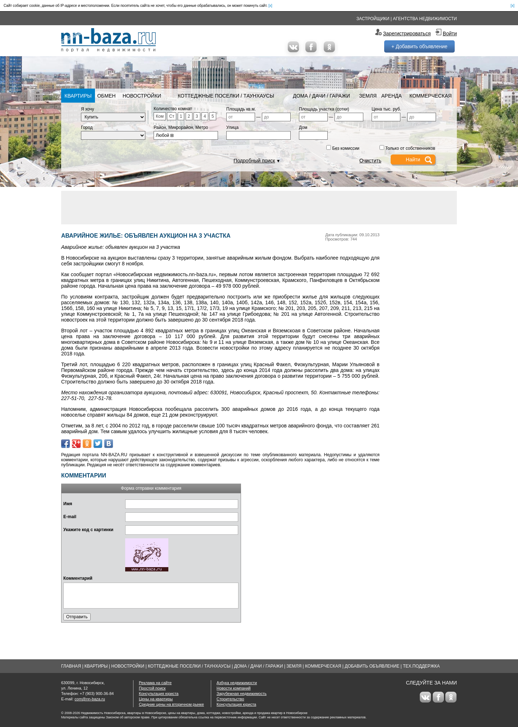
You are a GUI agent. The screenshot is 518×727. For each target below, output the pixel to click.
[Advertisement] (259, 207)
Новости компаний (234, 688)
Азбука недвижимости (237, 683)
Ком (160, 116)
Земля (368, 96)
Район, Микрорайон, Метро (181, 127)
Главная (71, 666)
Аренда (391, 96)
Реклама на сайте (155, 683)
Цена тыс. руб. (386, 109)
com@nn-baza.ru (89, 699)
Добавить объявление (372, 666)
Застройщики (373, 18)
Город (86, 127)
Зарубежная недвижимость (242, 693)
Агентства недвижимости (425, 18)
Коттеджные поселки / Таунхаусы (226, 96)
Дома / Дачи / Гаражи (321, 96)
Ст (171, 116)
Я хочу (87, 109)
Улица (232, 127)
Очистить (370, 160)
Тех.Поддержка (421, 666)
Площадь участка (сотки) (324, 109)
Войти (450, 33)
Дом (303, 127)
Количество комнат (173, 108)
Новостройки (142, 96)
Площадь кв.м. (241, 109)
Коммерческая (430, 96)
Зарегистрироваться (407, 33)
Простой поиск (152, 688)
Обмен (106, 96)
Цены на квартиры (156, 699)
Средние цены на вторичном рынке (171, 704)
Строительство (230, 699)
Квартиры (77, 96)
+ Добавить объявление (419, 46)
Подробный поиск (254, 160)
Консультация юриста (158, 693)
